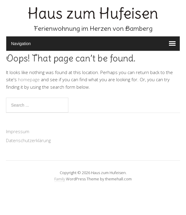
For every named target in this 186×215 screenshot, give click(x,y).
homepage (29, 79)
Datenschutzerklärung (28, 140)
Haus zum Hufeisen (93, 13)
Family (59, 179)
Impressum (17, 131)
